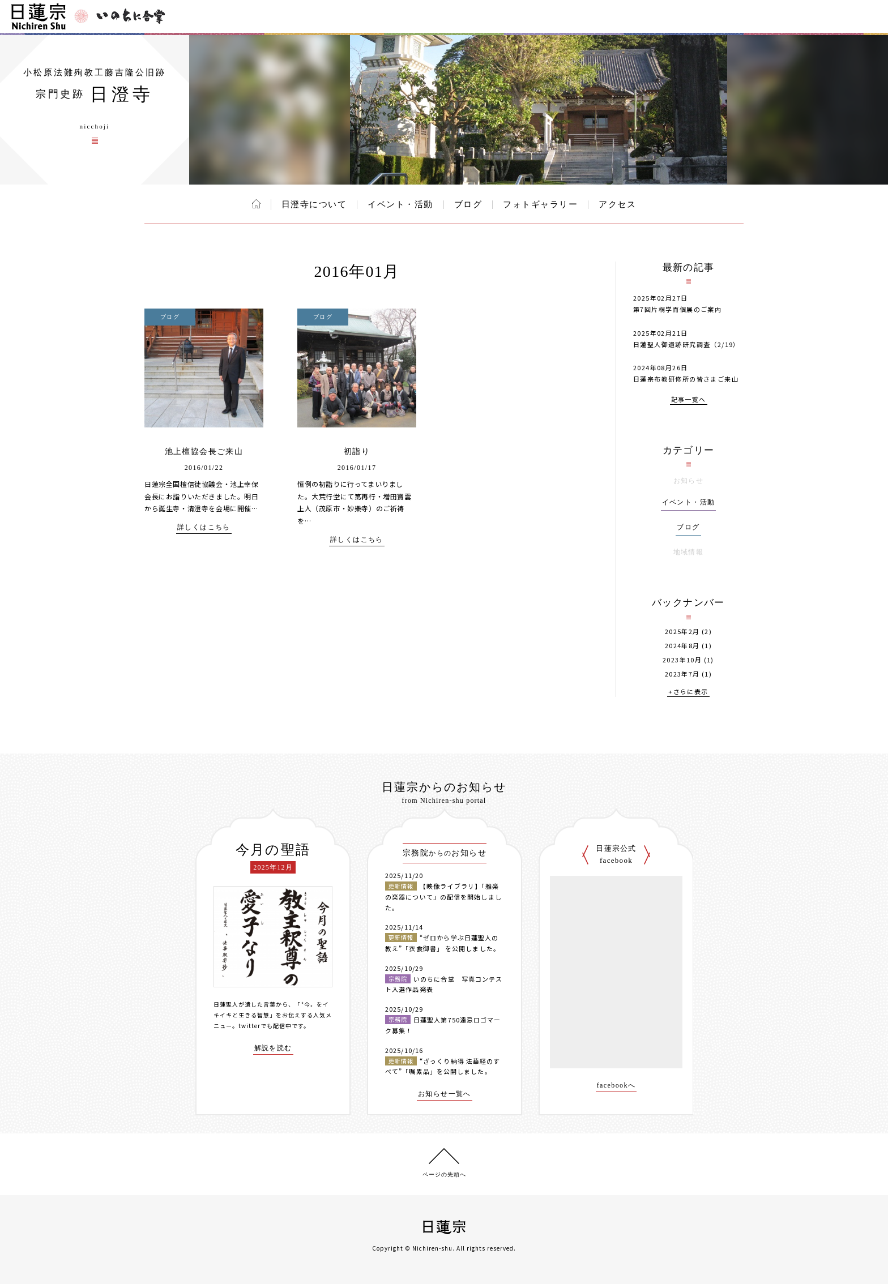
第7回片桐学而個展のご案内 (677, 309)
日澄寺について (314, 204)
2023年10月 (682, 660)
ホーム (256, 203)
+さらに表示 (688, 692)
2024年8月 (682, 646)
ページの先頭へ (444, 1174)
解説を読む (273, 1048)
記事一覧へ (688, 400)
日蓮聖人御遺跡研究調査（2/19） (686, 344)
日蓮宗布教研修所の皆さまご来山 (685, 378)
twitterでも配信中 (265, 1025)
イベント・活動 (400, 204)
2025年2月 (682, 631)
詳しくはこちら (203, 527)
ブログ (468, 204)
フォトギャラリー (540, 204)
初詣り (357, 451)
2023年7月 (682, 674)
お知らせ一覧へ (444, 1094)
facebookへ (616, 1085)
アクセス (617, 204)
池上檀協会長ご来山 (204, 451)
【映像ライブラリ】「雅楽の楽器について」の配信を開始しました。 (443, 896)
